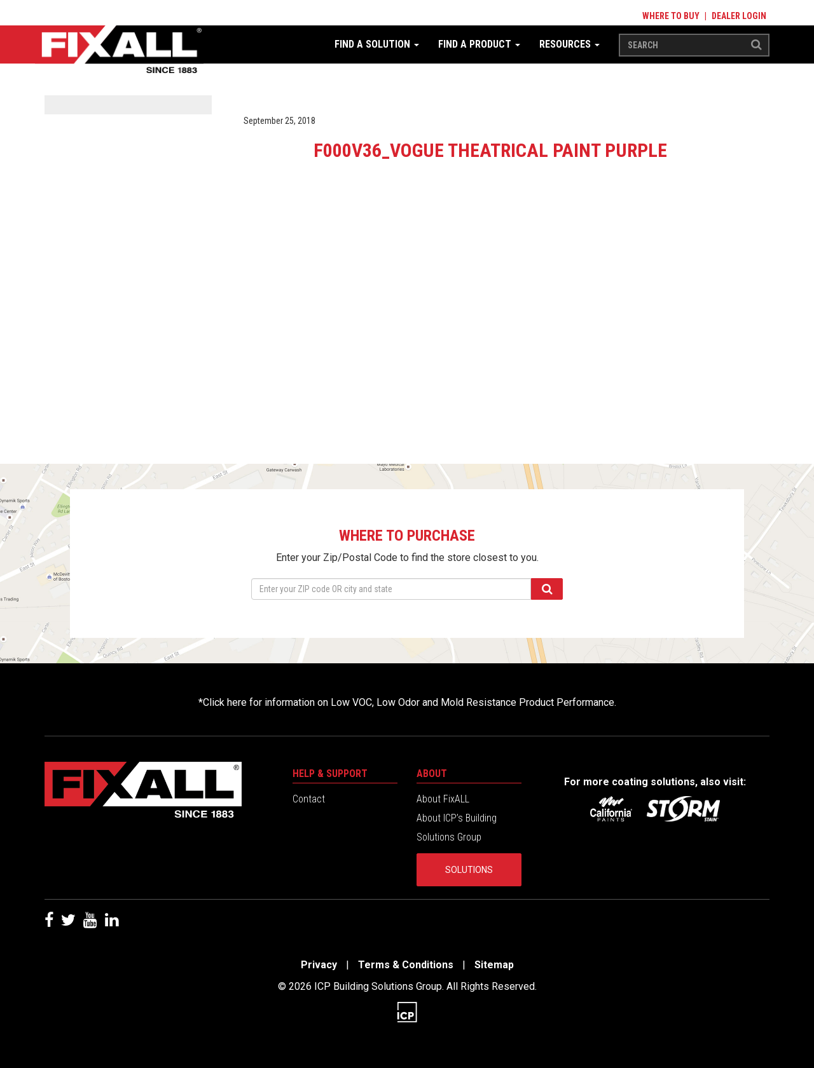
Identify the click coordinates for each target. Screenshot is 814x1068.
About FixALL (443, 799)
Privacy (319, 965)
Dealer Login (739, 16)
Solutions (469, 870)
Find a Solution (377, 44)
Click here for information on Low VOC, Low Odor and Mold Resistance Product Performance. (409, 702)
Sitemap (494, 965)
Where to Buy (671, 16)
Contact (309, 799)
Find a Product (479, 44)
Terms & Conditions (405, 965)
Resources (569, 44)
